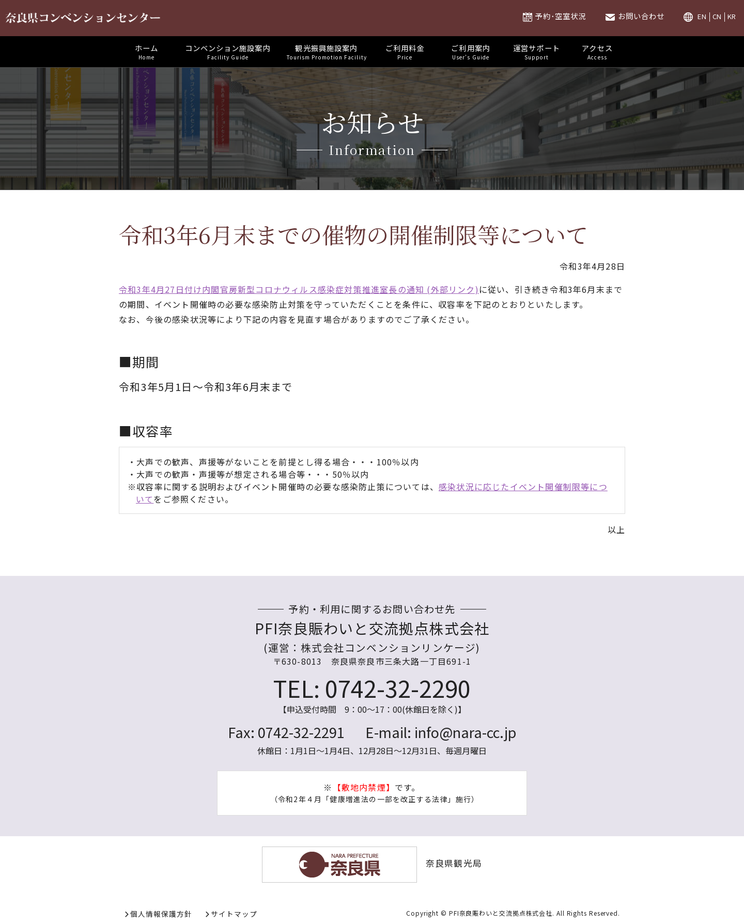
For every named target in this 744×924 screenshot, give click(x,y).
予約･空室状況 (560, 15)
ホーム (147, 51)
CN (717, 16)
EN (702, 16)
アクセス (597, 51)
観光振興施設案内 (326, 51)
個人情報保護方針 (161, 914)
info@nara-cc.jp (465, 732)
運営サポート (536, 51)
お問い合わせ (641, 15)
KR (732, 16)
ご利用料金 (405, 51)
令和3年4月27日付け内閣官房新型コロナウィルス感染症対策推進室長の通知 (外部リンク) (299, 289)
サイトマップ (234, 914)
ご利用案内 (470, 51)
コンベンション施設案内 (228, 51)
